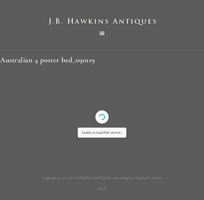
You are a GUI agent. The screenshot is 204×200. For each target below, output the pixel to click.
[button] (102, 33)
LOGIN (102, 188)
